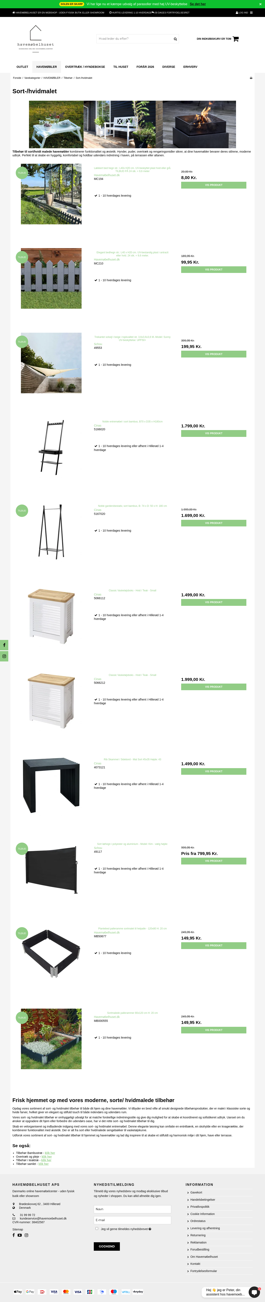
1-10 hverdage (132, 12)
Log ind (242, 12)
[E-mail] (132, 1220)
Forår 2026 (145, 66)
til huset (120, 66)
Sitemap (17, 1229)
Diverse (168, 66)
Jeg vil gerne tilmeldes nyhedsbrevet (136, 1228)
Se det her (198, 4)
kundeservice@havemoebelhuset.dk (43, 1218)
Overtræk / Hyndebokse (85, 66)
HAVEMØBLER (46, 66)
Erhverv (190, 66)
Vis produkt (214, 185)
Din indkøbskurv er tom (218, 39)
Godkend (107, 1246)
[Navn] (132, 1209)
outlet (22, 66)
